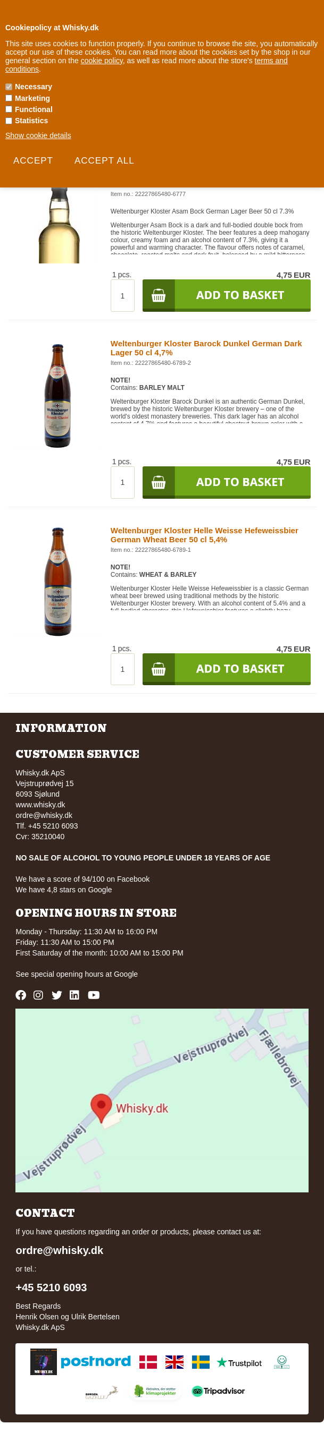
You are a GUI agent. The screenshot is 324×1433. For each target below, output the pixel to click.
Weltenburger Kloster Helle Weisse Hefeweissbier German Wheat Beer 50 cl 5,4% (204, 535)
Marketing (32, 98)
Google (126, 974)
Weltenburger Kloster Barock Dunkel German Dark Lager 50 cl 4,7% (206, 348)
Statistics (31, 120)
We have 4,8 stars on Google (63, 889)
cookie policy (102, 60)
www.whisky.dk (40, 804)
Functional (34, 109)
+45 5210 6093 (51, 1287)
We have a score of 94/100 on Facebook (82, 879)
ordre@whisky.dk (43, 815)
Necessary (33, 86)
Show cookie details (38, 135)
